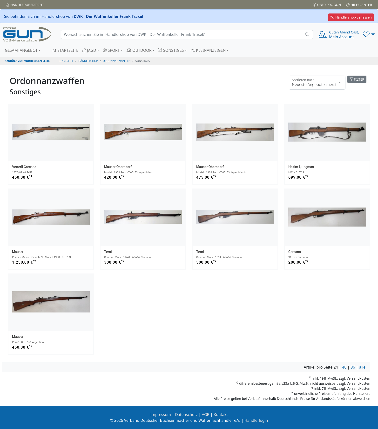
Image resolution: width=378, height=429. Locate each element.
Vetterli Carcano (24, 167)
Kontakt (221, 414)
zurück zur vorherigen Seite (27, 61)
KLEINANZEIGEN (208, 50)
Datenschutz (186, 414)
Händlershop (88, 61)
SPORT (111, 50)
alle (362, 367)
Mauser (17, 252)
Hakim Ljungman (301, 167)
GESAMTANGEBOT (21, 50)
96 (353, 367)
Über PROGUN (327, 4)
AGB (205, 414)
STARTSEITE (65, 50)
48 (344, 367)
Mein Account (344, 34)
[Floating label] (317, 83)
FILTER (357, 79)
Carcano (294, 252)
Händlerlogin (256, 420)
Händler (25, 4)
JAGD (89, 50)
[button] (369, 34)
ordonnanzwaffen (116, 61)
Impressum (160, 414)
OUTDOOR (139, 50)
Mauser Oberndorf (118, 167)
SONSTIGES (171, 50)
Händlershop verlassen (351, 17)
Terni (108, 252)
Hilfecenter (359, 4)
